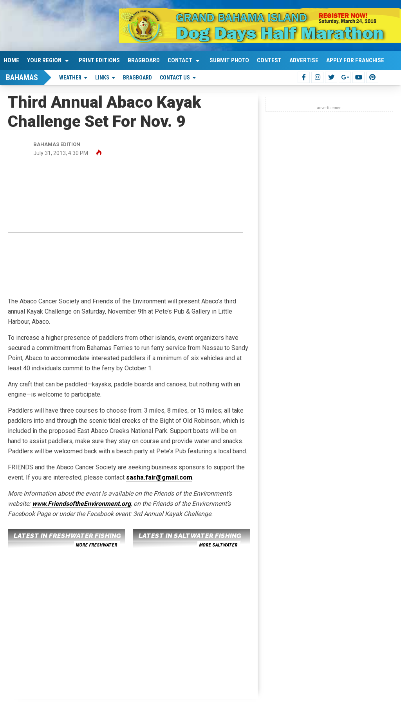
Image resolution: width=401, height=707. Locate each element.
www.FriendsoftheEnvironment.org (81, 503)
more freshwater (96, 545)
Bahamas (22, 77)
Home (11, 60)
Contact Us (175, 77)
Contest (269, 60)
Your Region (44, 60)
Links (102, 77)
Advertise (303, 60)
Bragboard (144, 60)
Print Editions (99, 60)
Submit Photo (229, 60)
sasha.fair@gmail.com (159, 477)
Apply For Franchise (355, 60)
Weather (70, 77)
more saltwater (218, 545)
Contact (180, 60)
